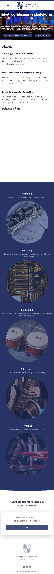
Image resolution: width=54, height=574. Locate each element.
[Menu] (8, 5)
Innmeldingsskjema (43, 35)
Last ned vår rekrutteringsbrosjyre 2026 (17, 35)
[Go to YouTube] (27, 566)
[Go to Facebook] (24, 566)
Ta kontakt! (27, 528)
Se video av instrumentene (27, 506)
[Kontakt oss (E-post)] (29, 566)
